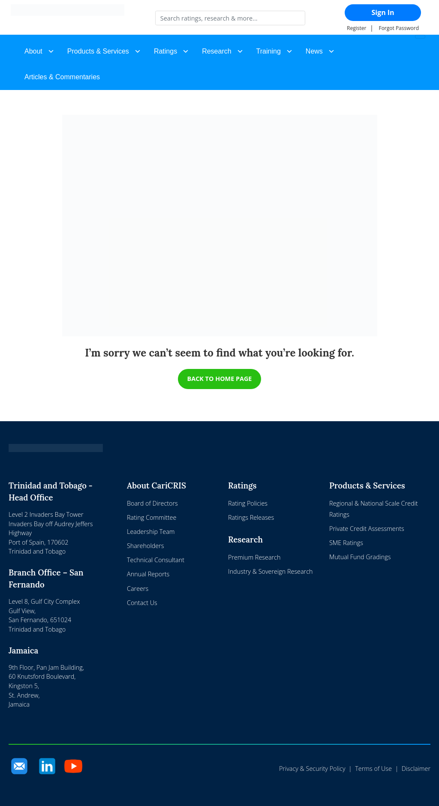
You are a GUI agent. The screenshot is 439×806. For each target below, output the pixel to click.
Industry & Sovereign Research (270, 571)
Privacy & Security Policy (312, 768)
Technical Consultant (155, 560)
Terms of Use (373, 768)
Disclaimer (416, 768)
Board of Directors (152, 503)
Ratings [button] (165, 51)
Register (356, 28)
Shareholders (145, 546)
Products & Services (98, 51)
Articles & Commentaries (62, 77)
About (33, 51)
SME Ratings (346, 543)
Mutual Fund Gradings (360, 557)
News (314, 51)
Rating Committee (151, 517)
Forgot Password (399, 28)
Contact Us (142, 603)
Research (216, 51)
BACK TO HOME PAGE (219, 379)
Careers (137, 588)
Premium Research (254, 557)
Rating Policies (248, 503)
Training (268, 51)
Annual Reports (148, 574)
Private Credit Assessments (366, 528)
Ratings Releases (251, 517)
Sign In (382, 12)
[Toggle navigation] (420, 37)
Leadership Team (151, 531)
